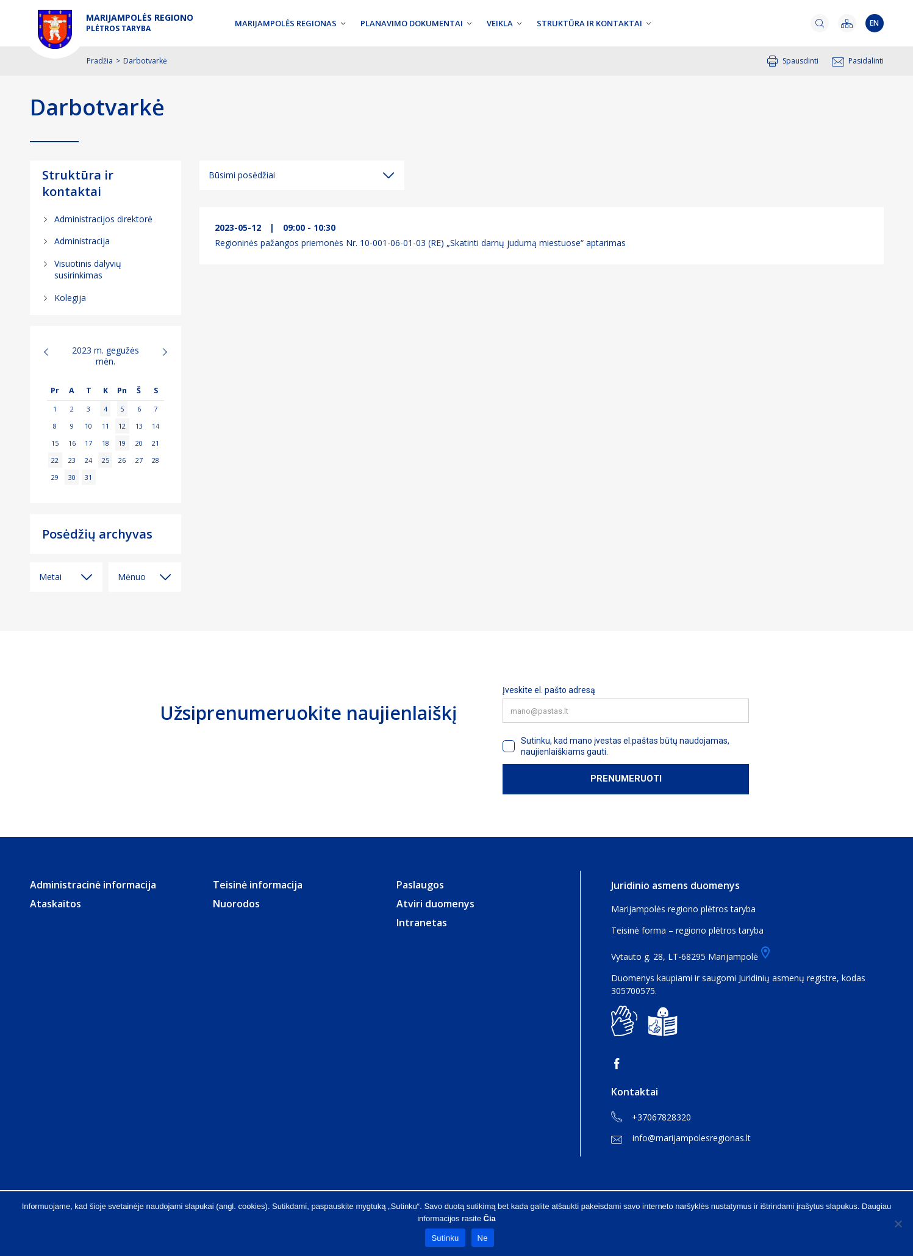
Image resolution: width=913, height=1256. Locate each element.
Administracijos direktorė (103, 219)
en (874, 23)
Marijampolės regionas (286, 23)
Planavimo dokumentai (411, 23)
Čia (490, 1218)
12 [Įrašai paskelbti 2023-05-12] (122, 425)
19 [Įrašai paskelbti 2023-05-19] (122, 443)
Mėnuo (132, 577)
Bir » (158, 351)
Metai (50, 577)
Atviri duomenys (435, 903)
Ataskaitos (55, 903)
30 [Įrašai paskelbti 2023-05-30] (72, 477)
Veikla (500, 23)
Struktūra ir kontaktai (589, 23)
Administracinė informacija (93, 884)
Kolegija (70, 297)
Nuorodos (236, 903)
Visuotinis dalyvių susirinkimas (87, 269)
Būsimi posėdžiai (242, 175)
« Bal (53, 351)
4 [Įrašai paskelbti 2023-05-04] (105, 408)
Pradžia (100, 61)
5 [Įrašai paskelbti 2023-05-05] (122, 408)
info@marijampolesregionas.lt (681, 1138)
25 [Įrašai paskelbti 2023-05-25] (105, 460)
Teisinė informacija (258, 884)
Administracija (82, 241)
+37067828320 (651, 1117)
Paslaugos (420, 884)
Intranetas (421, 922)
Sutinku (445, 1238)
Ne (483, 1238)
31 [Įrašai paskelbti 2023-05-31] (88, 477)
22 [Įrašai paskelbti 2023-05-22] (55, 460)
